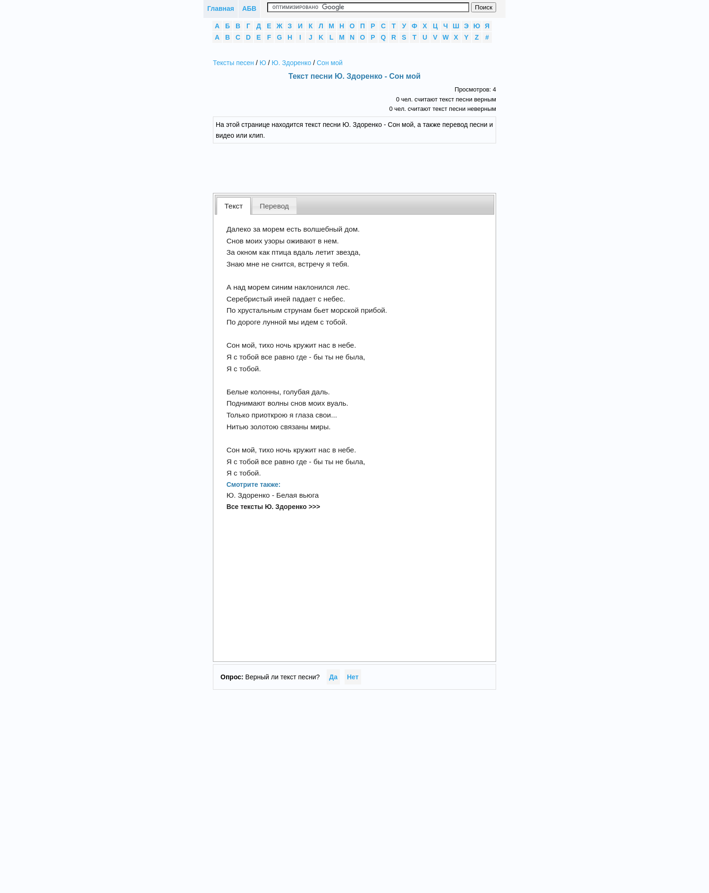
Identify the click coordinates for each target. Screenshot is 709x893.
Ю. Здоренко (292, 63)
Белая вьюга (297, 495)
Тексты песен (233, 63)
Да (333, 677)
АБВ (249, 8)
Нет (353, 677)
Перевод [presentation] (274, 206)
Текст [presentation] (234, 206)
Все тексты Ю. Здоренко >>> (274, 506)
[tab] (234, 206)
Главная (220, 8)
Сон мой (330, 63)
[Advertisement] (361, 167)
